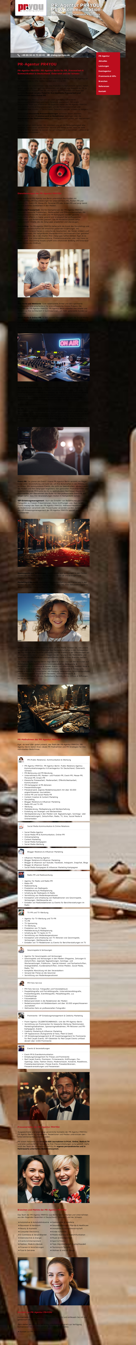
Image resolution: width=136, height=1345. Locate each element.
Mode (85, 666)
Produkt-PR (23, 203)
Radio (37, 881)
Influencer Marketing (51, 802)
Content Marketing (26, 322)
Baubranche (70, 664)
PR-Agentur (104, 56)
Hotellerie (30, 671)
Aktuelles (103, 61)
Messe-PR (42, 203)
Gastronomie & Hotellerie (63, 1222)
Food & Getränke (27, 1250)
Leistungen (104, 66)
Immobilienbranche (65, 673)
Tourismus (48, 676)
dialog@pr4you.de (60, 55)
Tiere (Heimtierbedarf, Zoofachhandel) (69, 1244)
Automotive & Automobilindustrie (34, 1222)
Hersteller (51, 673)
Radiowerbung (35, 388)
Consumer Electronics (29, 1231)
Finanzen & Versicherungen (32, 1247)
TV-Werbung (29, 926)
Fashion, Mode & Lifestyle (31, 1244)
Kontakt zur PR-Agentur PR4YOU (33, 1331)
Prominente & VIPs (107, 76)
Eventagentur (105, 71)
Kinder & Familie (59, 1231)
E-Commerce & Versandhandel (33, 1235)
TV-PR (21, 409)
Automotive (23, 664)
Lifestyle (21, 669)
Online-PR (36, 317)
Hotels (20, 671)
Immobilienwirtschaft (27, 676)
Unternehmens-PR (61, 201)
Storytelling (23, 226)
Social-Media (23, 317)
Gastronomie (65, 669)
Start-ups (30, 678)
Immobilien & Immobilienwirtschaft (67, 1228)
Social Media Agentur (33, 832)
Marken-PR (75, 201)
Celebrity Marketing (33, 1031)
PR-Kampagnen (31, 785)
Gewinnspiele (24, 573)
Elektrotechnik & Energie (30, 1238)
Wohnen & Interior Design (63, 1250)
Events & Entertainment (30, 1241)
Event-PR (22, 481)
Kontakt (102, 91)
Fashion (78, 666)
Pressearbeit (41, 212)
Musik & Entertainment (62, 1238)
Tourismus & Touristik (61, 1247)
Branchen (103, 81)
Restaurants (78, 669)
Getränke (37, 669)
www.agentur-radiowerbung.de (33, 404)
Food (28, 669)
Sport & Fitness (58, 1241)
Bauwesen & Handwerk (30, 1225)
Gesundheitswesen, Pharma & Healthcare (70, 1225)
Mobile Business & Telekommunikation (68, 1235)
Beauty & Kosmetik (28, 1228)
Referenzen (104, 86)
